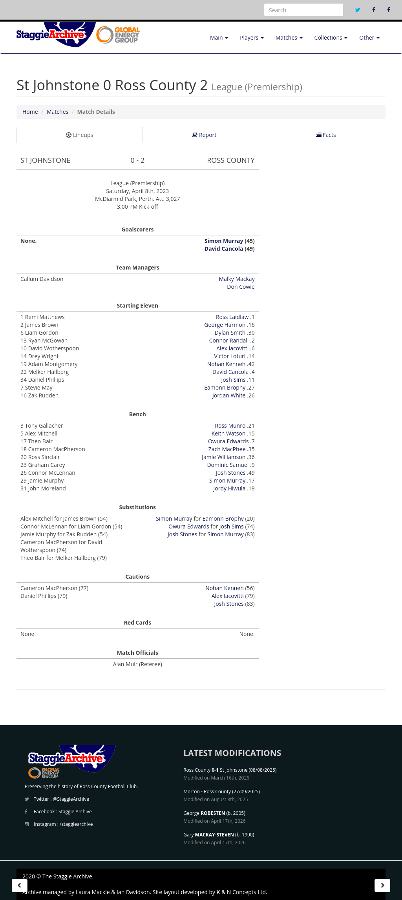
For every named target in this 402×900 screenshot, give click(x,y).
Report (204, 134)
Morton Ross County (207, 791)
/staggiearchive (76, 824)
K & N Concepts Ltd (241, 892)
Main (219, 37)
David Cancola (224, 248)
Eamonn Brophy (224, 387)
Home (30, 111)
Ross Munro (230, 425)
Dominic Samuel (228, 464)
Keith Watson (229, 433)
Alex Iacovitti (232, 348)
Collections (331, 37)
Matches (289, 37)
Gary (208, 834)
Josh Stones (230, 472)
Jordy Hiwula (230, 488)
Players (252, 37)
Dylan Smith (230, 332)
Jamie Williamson (223, 457)
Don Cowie (240, 286)
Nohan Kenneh (226, 364)
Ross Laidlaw (232, 317)
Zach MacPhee (227, 449)
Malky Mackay (237, 278)
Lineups (79, 134)
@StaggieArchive (71, 799)
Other (369, 37)
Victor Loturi (229, 356)
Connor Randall (229, 340)
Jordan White (228, 395)
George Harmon (224, 324)
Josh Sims (233, 379)
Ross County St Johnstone (215, 770)
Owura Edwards (228, 441)
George (204, 813)
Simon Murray (224, 240)
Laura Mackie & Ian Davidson (113, 892)
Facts (326, 134)
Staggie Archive (75, 811)
